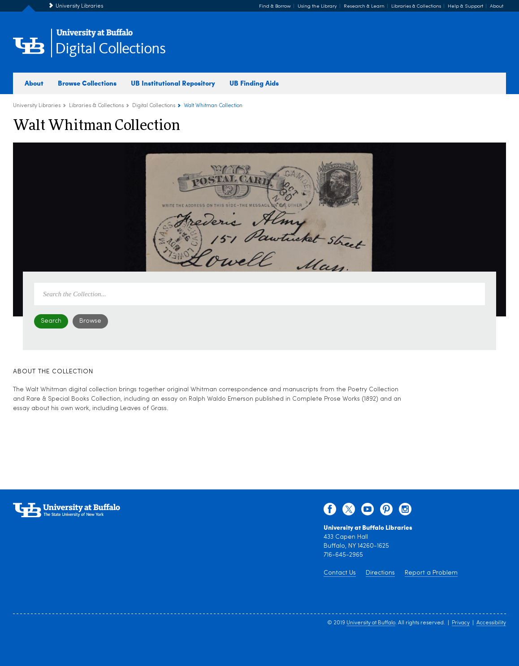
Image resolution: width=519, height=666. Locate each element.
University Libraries (79, 6)
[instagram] (405, 511)
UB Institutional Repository (173, 83)
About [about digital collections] (34, 83)
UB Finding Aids (254, 83)
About (496, 6)
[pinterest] (386, 511)
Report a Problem (431, 573)
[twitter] (348, 511)
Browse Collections (87, 83)
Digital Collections (110, 49)
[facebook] (330, 511)
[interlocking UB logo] (94, 36)
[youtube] (367, 511)
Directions (380, 573)
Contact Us (340, 573)
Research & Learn (364, 6)
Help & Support (465, 6)
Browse (90, 321)
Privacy (461, 623)
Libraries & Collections (416, 6)
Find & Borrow (275, 6)
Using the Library (317, 6)
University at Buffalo (370, 623)
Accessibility (491, 623)
